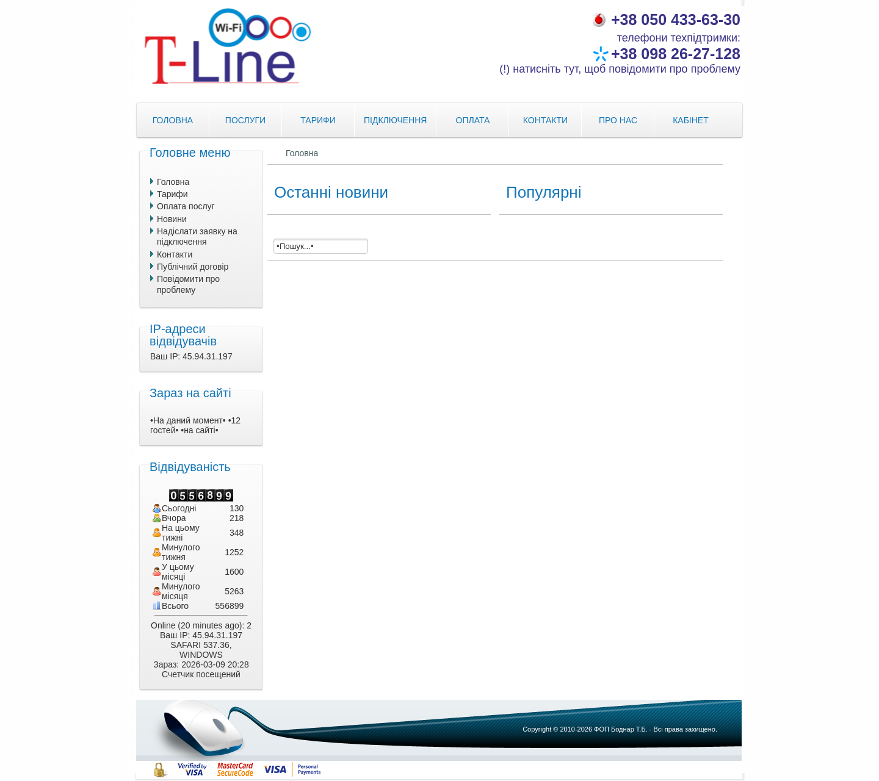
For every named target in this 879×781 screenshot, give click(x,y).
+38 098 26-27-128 (675, 53)
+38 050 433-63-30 (675, 19)
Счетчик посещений (201, 674)
